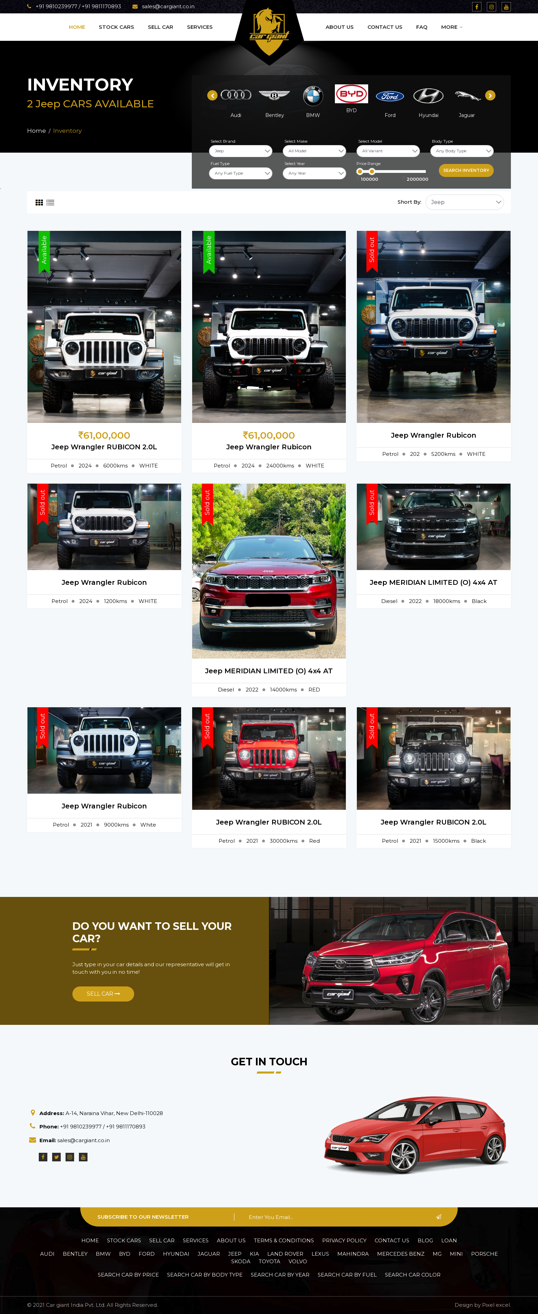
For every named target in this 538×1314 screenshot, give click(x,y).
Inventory (67, 130)
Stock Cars (116, 27)
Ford (147, 1254)
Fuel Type (220, 163)
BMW (103, 1254)
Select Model (370, 141)
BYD (124, 1254)
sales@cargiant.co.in (163, 6)
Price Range (368, 163)
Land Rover (285, 1254)
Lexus (320, 1254)
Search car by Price (128, 1274)
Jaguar (209, 1254)
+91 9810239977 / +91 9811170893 (74, 6)
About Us (340, 27)
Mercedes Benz (400, 1254)
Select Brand (223, 141)
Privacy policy (344, 1240)
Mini (456, 1254)
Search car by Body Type (205, 1274)
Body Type (442, 141)
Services (200, 27)
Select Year (294, 163)
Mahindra (353, 1254)
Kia (254, 1254)
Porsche (484, 1254)
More (451, 27)
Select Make (295, 141)
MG (437, 1254)
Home (77, 27)
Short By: (409, 202)
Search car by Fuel (347, 1274)
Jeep (235, 1254)
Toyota (269, 1261)
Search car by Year (280, 1274)
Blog (425, 1240)
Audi (47, 1254)
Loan (449, 1240)
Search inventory (466, 170)
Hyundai (176, 1254)
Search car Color (413, 1274)
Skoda (240, 1261)
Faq (422, 27)
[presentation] (212, 95)
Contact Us (384, 27)
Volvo (298, 1261)
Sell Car (160, 27)
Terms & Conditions (284, 1240)
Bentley (75, 1254)
